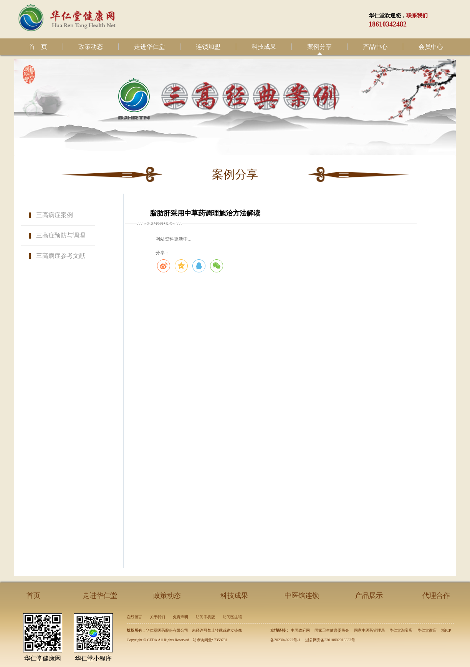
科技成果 (264, 46)
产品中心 (375, 46)
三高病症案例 (54, 215)
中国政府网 (300, 630)
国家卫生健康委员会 (331, 630)
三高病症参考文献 (60, 255)
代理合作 (436, 595)
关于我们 (157, 617)
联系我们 (417, 15)
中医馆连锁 (302, 595)
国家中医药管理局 (369, 630)
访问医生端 (232, 617)
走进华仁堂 (149, 46)
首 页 (38, 46)
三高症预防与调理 (60, 235)
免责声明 (180, 617)
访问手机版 (205, 617)
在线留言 (134, 617)
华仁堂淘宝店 (400, 630)
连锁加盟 (208, 46)
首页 (33, 595)
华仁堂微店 (427, 630)
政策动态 (90, 46)
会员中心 (431, 46)
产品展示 (369, 595)
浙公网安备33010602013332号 (330, 640)
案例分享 (319, 46)
